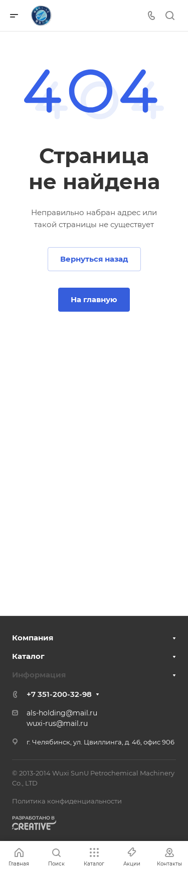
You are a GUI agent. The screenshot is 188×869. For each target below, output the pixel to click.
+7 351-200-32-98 (59, 694)
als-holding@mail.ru (62, 712)
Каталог (28, 656)
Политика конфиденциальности (67, 801)
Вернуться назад (94, 259)
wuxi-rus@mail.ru (57, 723)
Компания (32, 637)
